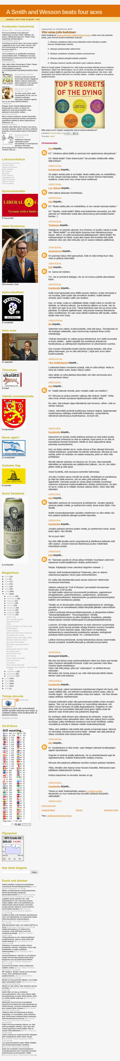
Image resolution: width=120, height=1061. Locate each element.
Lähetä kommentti (48, 806)
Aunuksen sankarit (9, 114)
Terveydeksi (10, 663)
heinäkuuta (11, 608)
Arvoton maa (11, 617)
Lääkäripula (7, 103)
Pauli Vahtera (7, 175)
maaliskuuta (12, 671)
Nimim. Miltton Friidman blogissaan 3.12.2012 (18, 969)
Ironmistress (55, 251)
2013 (7, 678)
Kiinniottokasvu (11, 628)
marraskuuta (12, 598)
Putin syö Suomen (13, 660)
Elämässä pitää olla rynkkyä (16, 640)
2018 (7, 584)
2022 (7, 576)
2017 (7, 586)
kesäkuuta (11, 610)
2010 (7, 686)
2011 (7, 683)
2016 (7, 589)
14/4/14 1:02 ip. (54, 382)
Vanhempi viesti (111, 810)
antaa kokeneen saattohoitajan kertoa (73, 35)
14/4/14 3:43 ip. (54, 551)
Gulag (8, 624)
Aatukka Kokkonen (9, 124)
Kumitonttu (54, 169)
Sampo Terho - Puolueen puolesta (16, 30)
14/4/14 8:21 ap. (54, 198)
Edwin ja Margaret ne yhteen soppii (19, 626)
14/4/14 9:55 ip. (54, 652)
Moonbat (5, 173)
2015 (7, 591)
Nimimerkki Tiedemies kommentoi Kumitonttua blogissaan (18, 1020)
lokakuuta (11, 601)
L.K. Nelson (54, 188)
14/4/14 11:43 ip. (55, 801)
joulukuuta (11, 596)
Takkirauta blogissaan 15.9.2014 (21, 927)
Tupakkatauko (7, 51)
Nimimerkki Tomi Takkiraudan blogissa (19, 983)
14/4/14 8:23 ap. (54, 221)
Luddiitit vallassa (12, 631)
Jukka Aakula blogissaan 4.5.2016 (19, 887)
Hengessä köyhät (12, 621)
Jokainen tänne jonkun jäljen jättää (19, 638)
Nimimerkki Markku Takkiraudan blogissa (19, 1055)
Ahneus (9, 647)
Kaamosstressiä (8, 62)
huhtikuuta (11, 615)
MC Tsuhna (6, 171)
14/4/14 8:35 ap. (54, 247)
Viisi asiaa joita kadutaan (15, 642)
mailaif (52, 136)
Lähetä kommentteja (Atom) (59, 816)
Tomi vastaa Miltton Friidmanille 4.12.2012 (17, 977)
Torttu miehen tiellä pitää (15, 665)
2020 (7, 579)
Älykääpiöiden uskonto (24, 74)
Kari (50, 148)
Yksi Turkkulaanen (58, 362)
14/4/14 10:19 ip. (55, 739)
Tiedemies (53, 225)
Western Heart (8, 181)
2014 (7, 594)
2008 (7, 688)
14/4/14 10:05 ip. (55, 681)
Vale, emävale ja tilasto (14, 619)
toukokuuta (11, 612)
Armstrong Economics (11, 163)
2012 (7, 681)
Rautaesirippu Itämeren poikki (17, 649)
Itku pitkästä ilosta (12, 651)
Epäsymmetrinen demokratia (22, 136)
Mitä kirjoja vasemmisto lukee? (17, 644)
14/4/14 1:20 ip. (54, 494)
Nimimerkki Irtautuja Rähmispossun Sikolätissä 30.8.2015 (18, 896)
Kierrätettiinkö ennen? (11, 41)
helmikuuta (11, 674)
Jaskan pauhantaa (9, 167)
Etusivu (79, 810)
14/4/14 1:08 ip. (54, 428)
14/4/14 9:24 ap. (54, 263)
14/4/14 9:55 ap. (54, 284)
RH (50, 324)
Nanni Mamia (11, 656)
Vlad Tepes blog (8, 179)
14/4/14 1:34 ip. (54, 520)
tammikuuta (11, 676)
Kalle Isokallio (7, 169)
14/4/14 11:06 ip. (55, 782)
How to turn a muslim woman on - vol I (23, 90)
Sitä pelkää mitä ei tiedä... (15, 635)
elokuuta (10, 605)
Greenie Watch (8, 165)
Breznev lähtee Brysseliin (15, 658)
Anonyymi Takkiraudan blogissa (15, 1047)
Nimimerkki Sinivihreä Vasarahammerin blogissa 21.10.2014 (17, 911)
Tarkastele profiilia (10, 718)
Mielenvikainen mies (13, 653)
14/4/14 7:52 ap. (54, 184)
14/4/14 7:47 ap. (54, 166)
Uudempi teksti (48, 810)
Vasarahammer (8, 177)
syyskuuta (11, 603)
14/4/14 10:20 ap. (55, 320)
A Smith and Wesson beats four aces (54, 12)
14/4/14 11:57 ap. (55, 359)
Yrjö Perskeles (8, 183)
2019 (7, 581)
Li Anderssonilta (94, 791)
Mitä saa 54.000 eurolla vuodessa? (19, 633)
